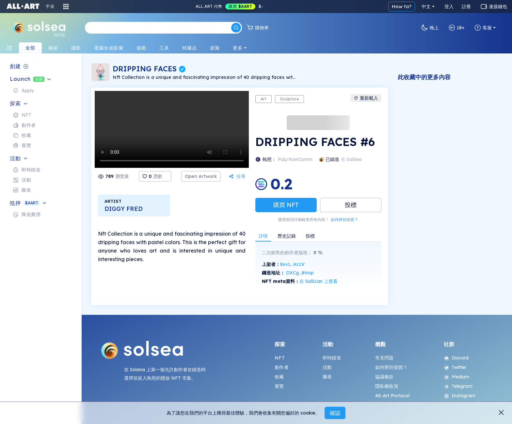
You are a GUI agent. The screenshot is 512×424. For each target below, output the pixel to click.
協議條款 (384, 377)
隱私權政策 (386, 386)
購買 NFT (286, 205)
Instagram (459, 396)
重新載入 (366, 98)
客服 (483, 27)
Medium (457, 377)
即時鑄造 (332, 358)
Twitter (455, 367)
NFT (279, 358)
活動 (327, 367)
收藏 (279, 377)
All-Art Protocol (392, 396)
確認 (335, 413)
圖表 (327, 377)
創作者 (281, 367)
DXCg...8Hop (300, 273)
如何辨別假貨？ (344, 219)
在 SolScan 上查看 (318, 281)
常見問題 (384, 358)
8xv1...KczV (292, 264)
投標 (351, 205)
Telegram (458, 386)
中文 (426, 6)
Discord (456, 358)
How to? (401, 6)
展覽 (279, 386)
